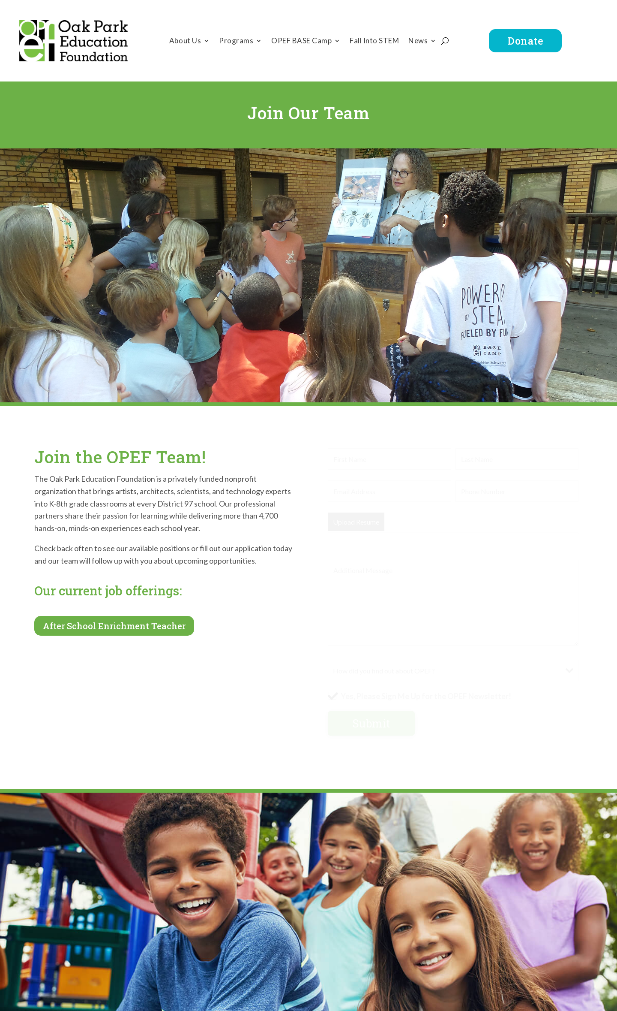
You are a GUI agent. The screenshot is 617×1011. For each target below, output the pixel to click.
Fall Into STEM (374, 41)
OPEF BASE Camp (301, 41)
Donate (525, 40)
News (418, 41)
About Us (185, 41)
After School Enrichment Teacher (114, 625)
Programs (236, 41)
